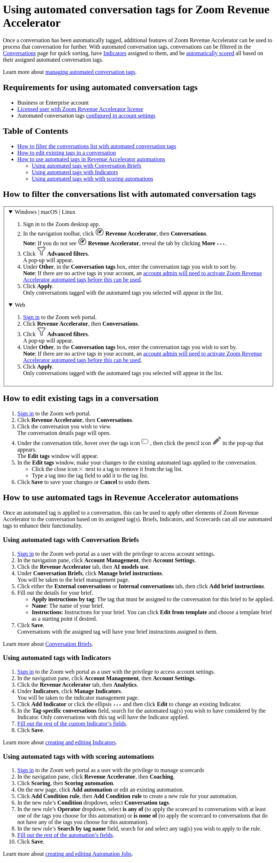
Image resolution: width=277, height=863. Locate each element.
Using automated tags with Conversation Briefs (86, 166)
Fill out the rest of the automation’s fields (65, 835)
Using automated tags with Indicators (75, 172)
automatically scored (210, 53)
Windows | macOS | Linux (45, 212)
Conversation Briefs (68, 644)
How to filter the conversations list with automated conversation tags (96, 146)
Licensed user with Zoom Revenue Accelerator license (80, 109)
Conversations (19, 53)
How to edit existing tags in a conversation (66, 153)
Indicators (115, 53)
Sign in (31, 317)
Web (20, 305)
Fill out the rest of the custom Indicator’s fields (71, 724)
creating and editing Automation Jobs (88, 854)
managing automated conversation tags (90, 72)
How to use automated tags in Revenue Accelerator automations (91, 159)
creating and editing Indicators (80, 742)
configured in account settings (120, 116)
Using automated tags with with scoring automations (92, 179)
